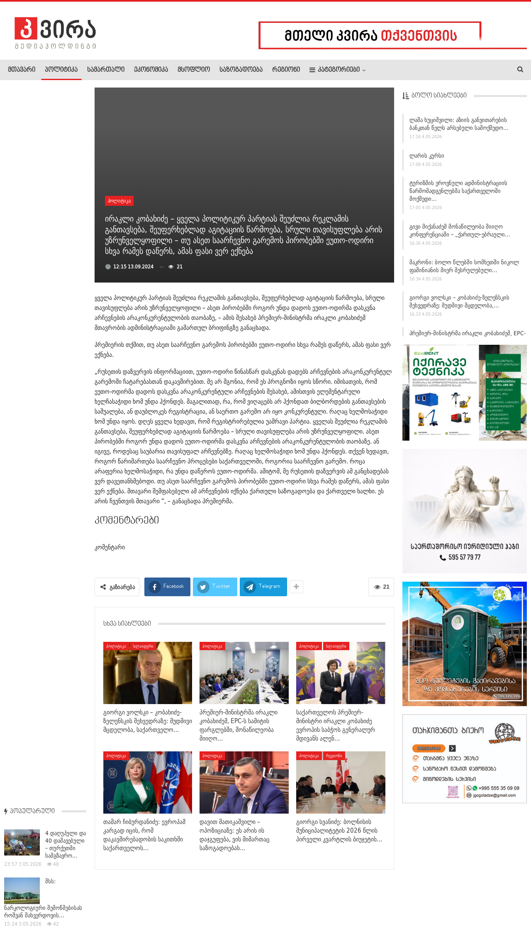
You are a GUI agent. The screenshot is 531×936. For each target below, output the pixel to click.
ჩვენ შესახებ (22, 904)
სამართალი (105, 70)
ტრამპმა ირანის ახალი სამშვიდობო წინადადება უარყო (45, 471)
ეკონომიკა (151, 70)
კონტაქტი (95, 904)
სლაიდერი (143, 646)
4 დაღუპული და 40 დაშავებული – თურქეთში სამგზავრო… (65, 128)
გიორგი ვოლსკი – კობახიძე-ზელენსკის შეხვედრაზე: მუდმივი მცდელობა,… (459, 304)
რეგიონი (286, 70)
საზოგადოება (241, 70)
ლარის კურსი (426, 158)
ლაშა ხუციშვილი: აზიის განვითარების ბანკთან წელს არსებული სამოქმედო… (459, 126)
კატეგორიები (334, 69)
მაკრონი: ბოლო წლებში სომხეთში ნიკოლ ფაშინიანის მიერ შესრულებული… (464, 268)
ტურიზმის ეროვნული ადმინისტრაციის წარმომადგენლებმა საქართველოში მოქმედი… (458, 193)
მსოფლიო (194, 70)
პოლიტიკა (61, 70)
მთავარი (21, 70)
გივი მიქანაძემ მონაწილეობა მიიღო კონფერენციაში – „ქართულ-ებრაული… (459, 232)
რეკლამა (61, 904)
